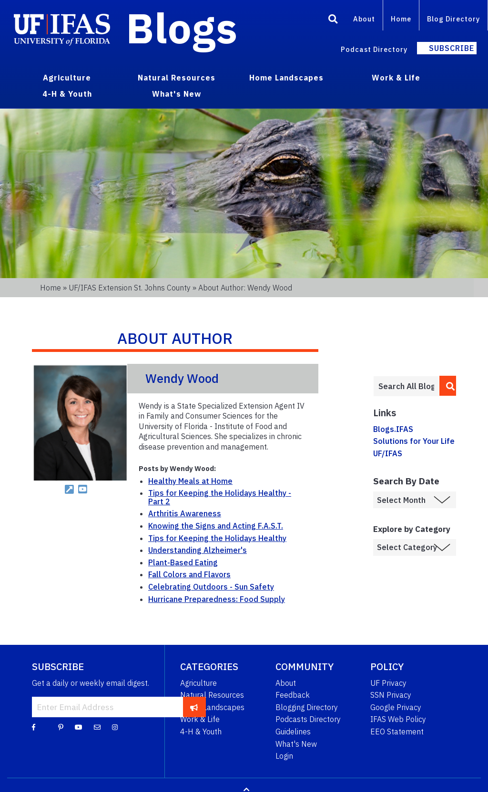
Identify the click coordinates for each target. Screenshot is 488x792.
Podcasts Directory (308, 719)
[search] (447, 386)
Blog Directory (453, 18)
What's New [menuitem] (176, 94)
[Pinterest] (60, 727)
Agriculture (198, 683)
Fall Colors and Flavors (189, 574)
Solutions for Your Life (414, 441)
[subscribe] (194, 707)
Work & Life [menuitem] (396, 77)
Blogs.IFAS (393, 429)
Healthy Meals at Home (190, 481)
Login (284, 756)
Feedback (292, 695)
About (364, 18)
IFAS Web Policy (398, 719)
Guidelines (293, 731)
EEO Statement (397, 731)
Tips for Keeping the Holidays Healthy (217, 538)
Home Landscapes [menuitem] (286, 77)
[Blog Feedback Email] (97, 727)
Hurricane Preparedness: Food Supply (216, 599)
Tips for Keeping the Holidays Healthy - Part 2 (219, 497)
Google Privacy (395, 707)
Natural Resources (212, 695)
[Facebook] (33, 727)
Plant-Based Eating (183, 562)
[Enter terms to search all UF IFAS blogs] (406, 386)
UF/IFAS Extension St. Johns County (130, 287)
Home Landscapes (212, 707)
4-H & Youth (201, 731)
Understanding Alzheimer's (197, 550)
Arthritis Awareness (184, 513)
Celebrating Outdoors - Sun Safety (211, 586)
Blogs (182, 27)
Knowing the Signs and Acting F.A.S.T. (215, 526)
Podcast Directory (374, 49)
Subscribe (451, 48)
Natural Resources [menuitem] (176, 77)
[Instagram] (115, 727)
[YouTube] (78, 727)
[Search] (333, 20)
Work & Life (200, 719)
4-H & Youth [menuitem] (67, 94)
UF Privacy (388, 683)
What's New (296, 744)
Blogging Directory (306, 707)
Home (401, 18)
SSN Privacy (390, 695)
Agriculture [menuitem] (67, 77)
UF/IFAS (387, 453)
